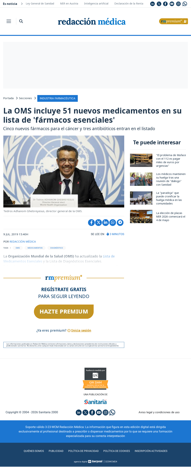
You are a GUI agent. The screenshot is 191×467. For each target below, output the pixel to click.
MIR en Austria (69, 3)
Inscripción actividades (155, 451)
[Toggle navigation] (9, 21)
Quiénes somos (29, 451)
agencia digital (80, 462)
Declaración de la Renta (128, 3)
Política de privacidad (82, 451)
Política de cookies (118, 451)
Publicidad (52, 451)
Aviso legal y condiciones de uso (159, 412)
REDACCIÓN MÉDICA (23, 241)
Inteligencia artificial (96, 3)
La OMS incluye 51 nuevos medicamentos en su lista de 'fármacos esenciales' (95, 115)
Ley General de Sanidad (40, 3)
